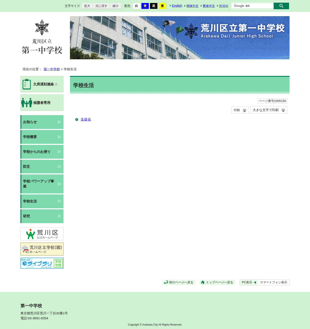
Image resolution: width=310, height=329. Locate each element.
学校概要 (30, 137)
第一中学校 (52, 69)
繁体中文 (209, 6)
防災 (26, 166)
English (177, 5)
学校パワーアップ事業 (38, 183)
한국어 (223, 6)
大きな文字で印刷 (266, 110)
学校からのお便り (37, 152)
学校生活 (30, 201)
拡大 (86, 6)
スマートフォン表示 (273, 282)
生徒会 (86, 119)
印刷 (237, 110)
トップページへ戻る (219, 282)
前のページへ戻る (181, 282)
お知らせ (30, 122)
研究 (26, 216)
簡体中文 (192, 6)
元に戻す (100, 6)
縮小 (114, 6)
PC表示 (247, 282)
